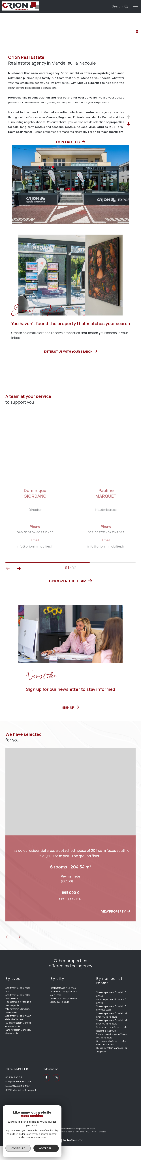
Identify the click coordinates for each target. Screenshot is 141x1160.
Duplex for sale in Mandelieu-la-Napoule (18, 1038)
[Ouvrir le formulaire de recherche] (120, 6)
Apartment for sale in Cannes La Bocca (18, 1010)
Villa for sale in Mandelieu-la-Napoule (18, 1024)
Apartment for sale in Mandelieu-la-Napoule (18, 1031)
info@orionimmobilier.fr (18, 1095)
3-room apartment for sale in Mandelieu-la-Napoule (111, 1036)
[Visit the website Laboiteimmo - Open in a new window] (70, 1152)
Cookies (102, 1146)
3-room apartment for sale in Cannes (111, 1008)
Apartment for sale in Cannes (18, 1004)
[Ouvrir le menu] (135, 6)
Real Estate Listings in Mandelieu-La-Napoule (63, 1014)
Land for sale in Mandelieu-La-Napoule (18, 1045)
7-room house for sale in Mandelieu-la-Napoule (111, 1050)
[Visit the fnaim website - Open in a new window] (41, 1130)
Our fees (39, 1145)
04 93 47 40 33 (13, 1091)
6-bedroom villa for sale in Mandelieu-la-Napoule (111, 1057)
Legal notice (60, 1145)
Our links (80, 1145)
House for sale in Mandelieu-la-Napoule (18, 1018)
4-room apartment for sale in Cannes (111, 1015)
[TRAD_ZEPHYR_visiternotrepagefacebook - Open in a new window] (46, 1091)
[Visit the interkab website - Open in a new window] (19, 1129)
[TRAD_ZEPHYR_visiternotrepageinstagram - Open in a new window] (56, 1091)
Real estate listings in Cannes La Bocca (63, 1007)
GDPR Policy (91, 1145)
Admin (71, 1145)
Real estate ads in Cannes (63, 1002)
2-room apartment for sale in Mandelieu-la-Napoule (111, 1029)
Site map (49, 1145)
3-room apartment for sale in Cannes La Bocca (111, 1022)
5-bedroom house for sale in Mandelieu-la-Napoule (111, 1043)
